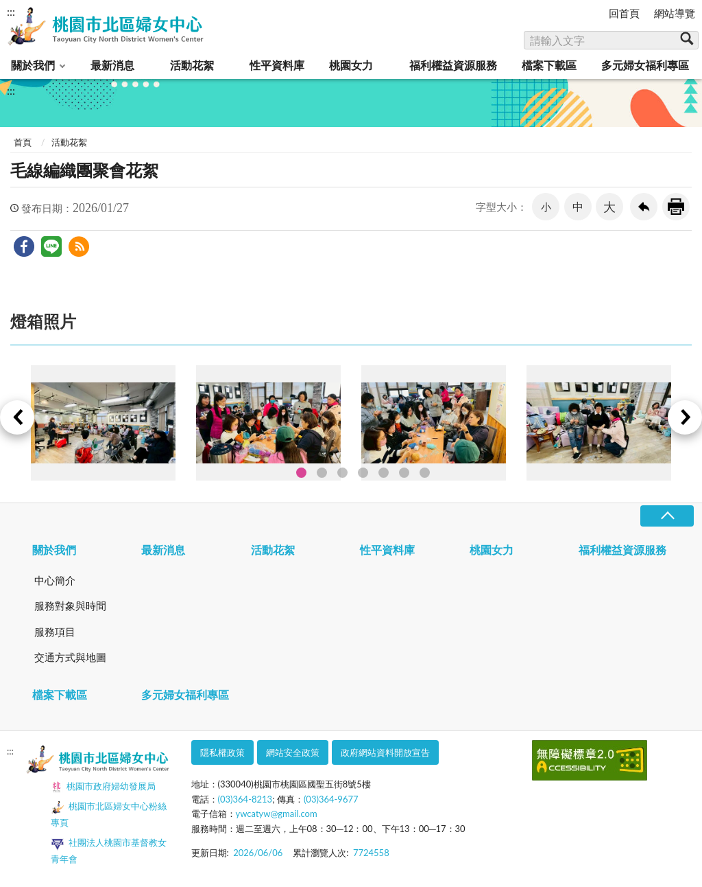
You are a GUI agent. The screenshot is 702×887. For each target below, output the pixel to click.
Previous (17, 417)
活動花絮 (192, 64)
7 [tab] (425, 473)
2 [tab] (322, 473)
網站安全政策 (292, 752)
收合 (667, 516)
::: (11, 11)
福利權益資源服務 (453, 64)
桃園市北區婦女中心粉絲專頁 (109, 813)
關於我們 (33, 64)
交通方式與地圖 (70, 657)
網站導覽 (674, 13)
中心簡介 (54, 580)
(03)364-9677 (331, 799)
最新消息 (112, 64)
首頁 (23, 142)
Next (685, 417)
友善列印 (676, 206)
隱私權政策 (222, 752)
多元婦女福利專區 (645, 64)
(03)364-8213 (245, 799)
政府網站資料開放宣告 (385, 752)
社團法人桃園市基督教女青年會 (109, 850)
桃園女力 (351, 64)
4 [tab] (363, 473)
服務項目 (54, 631)
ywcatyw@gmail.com (276, 813)
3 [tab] (342, 473)
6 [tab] (404, 473)
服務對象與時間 (70, 605)
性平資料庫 (277, 64)
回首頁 (624, 13)
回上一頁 (643, 206)
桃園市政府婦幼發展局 (103, 787)
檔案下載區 (549, 64)
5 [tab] (383, 473)
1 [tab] (301, 473)
